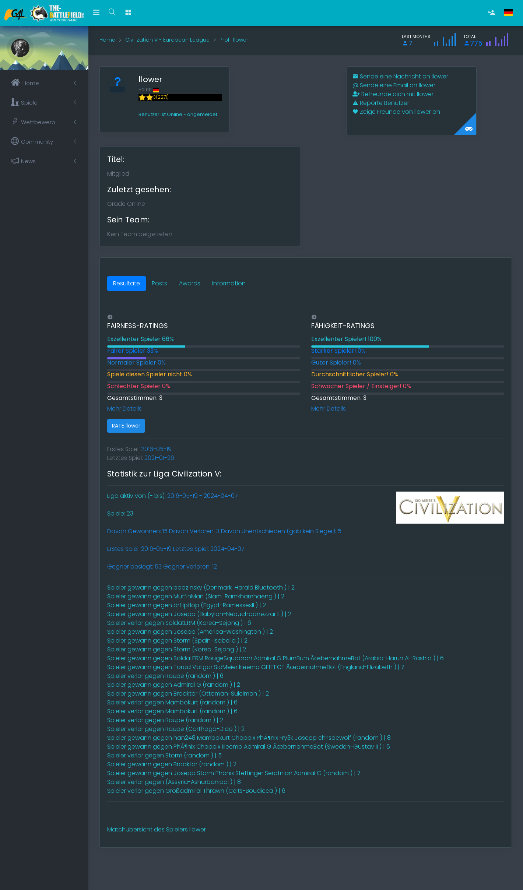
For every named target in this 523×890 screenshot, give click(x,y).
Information (229, 283)
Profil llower (234, 39)
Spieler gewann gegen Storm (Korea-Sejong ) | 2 (176, 649)
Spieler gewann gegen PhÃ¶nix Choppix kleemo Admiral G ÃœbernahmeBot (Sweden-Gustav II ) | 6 (248, 746)
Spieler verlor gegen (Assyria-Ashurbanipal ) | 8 (174, 782)
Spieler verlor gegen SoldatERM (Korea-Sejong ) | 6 (179, 623)
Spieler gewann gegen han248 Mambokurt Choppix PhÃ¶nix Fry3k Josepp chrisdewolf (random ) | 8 (249, 738)
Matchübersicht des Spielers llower (156, 829)
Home (107, 39)
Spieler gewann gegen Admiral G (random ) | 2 (173, 684)
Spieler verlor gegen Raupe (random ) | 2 (165, 720)
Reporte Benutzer (380, 103)
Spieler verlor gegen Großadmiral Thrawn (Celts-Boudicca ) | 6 (196, 791)
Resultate (126, 283)
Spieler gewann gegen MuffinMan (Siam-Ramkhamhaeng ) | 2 (195, 596)
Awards (189, 283)
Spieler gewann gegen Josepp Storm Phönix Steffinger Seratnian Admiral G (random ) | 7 (234, 773)
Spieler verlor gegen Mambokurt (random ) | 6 (172, 702)
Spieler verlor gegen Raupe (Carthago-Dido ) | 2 (176, 729)
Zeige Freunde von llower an (396, 112)
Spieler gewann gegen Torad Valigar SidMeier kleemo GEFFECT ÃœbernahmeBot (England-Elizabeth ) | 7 (255, 667)
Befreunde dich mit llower (393, 94)
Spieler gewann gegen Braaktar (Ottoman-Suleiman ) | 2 (188, 693)
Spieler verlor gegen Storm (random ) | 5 (164, 755)
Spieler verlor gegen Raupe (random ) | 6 (165, 676)
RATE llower (126, 425)
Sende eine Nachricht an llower (400, 76)
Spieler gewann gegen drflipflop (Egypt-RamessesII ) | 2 (186, 605)
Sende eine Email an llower (393, 85)
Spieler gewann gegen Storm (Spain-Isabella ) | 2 (177, 640)
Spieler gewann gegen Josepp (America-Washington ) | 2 (190, 631)
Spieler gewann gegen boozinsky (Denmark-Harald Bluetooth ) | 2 (201, 587)
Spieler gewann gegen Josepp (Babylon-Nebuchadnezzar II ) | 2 (199, 614)
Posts (159, 283)
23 (120, 513)
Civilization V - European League (167, 39)
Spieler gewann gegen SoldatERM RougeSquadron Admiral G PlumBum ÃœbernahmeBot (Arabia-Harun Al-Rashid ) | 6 (275, 658)
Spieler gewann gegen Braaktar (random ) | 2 (171, 764)
